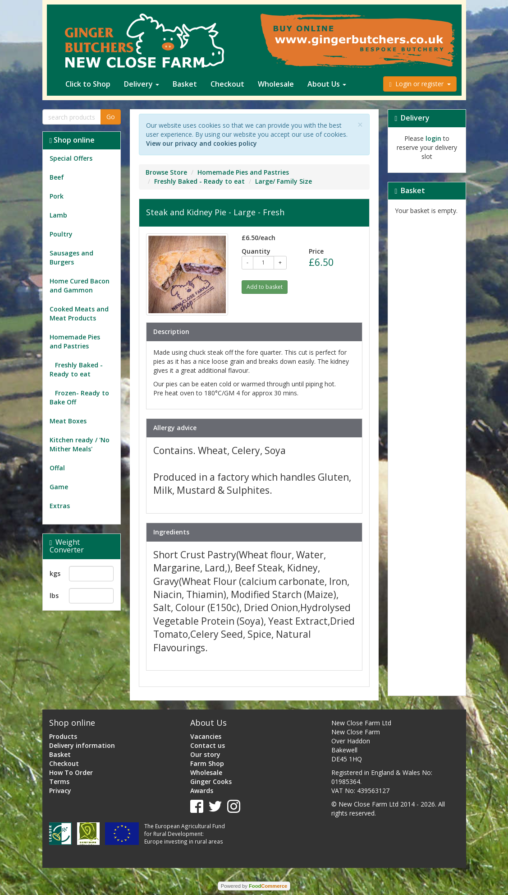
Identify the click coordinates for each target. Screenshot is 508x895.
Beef (57, 177)
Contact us (207, 745)
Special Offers (71, 158)
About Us (326, 84)
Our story (205, 754)
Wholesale (276, 84)
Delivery (141, 84)
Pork (57, 196)
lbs (54, 595)
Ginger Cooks (211, 781)
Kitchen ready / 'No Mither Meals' (80, 444)
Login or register (419, 83)
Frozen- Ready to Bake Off (79, 397)
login (433, 138)
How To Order (71, 772)
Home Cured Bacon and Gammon (80, 285)
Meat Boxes (68, 421)
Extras (60, 505)
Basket (185, 84)
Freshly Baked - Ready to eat (76, 369)
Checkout (227, 84)
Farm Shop (207, 763)
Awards (201, 790)
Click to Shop (87, 84)
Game (59, 486)
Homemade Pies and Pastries (75, 341)
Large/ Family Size (283, 181)
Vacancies (205, 736)
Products (63, 736)
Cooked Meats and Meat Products (79, 313)
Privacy (60, 790)
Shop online (72, 140)
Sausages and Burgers (71, 257)
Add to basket (265, 287)
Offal (57, 468)
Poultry (61, 234)
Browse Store (166, 172)
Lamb (58, 215)
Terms (59, 781)
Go (110, 116)
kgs (55, 573)
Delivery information (82, 745)
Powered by (254, 886)
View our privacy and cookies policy (201, 143)
